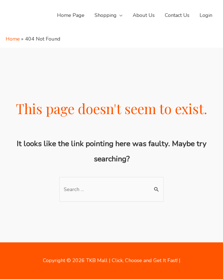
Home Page (70, 15)
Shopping (106, 15)
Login (206, 15)
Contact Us (177, 15)
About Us (144, 15)
